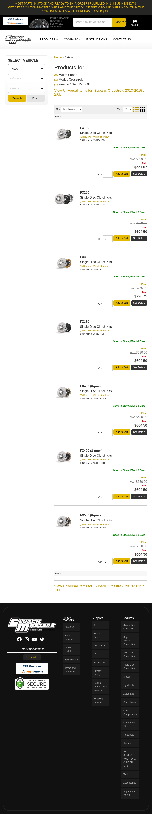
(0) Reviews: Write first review (94, 137)
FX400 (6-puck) (91, 386)
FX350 (84, 321)
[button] (99, 22)
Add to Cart (122, 173)
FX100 (84, 128)
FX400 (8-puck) (91, 450)
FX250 (84, 192)
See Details (139, 173)
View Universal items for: (99, 92)
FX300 (84, 257)
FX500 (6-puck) (91, 515)
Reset (35, 98)
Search (17, 98)
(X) (56, 75)
